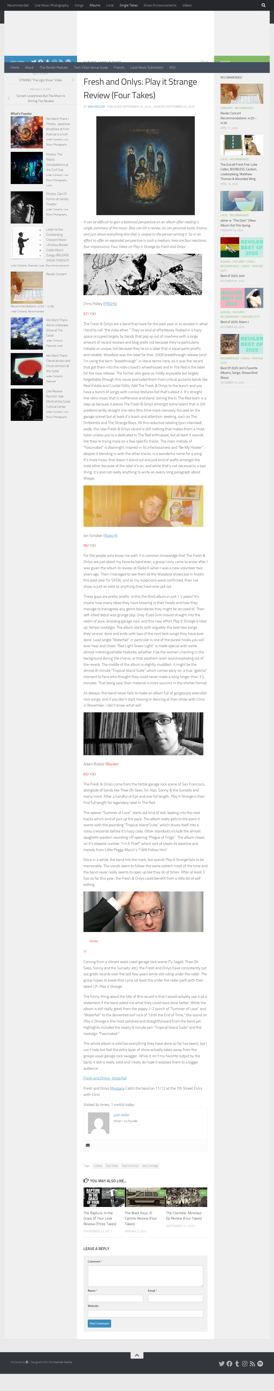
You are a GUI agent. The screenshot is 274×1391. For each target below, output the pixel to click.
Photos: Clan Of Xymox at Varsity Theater (57, 216)
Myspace (117, 1105)
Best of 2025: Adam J (234, 339)
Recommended (18, 5)
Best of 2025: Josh (232, 293)
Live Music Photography (52, 5)
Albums (94, 5)
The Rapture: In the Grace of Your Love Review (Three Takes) (99, 1235)
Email (152, 1308)
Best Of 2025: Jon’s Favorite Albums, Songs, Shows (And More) (239, 390)
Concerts (57, 156)
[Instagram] (54, 79)
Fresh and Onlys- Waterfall (105, 1095)
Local (110, 5)
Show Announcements (160, 5)
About (29, 67)
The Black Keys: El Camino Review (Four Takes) (141, 1235)
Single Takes (129, 5)
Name (92, 1308)
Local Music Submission (147, 67)
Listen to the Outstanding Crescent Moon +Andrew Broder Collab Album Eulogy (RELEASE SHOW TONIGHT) (57, 262)
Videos (187, 5)
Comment (95, 1279)
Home (14, 67)
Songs (79, 5)
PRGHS (110, 321)
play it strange (150, 1182)
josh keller (96, 124)
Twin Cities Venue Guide (91, 67)
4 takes (98, 1182)
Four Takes (112, 1182)
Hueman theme (62, 1379)
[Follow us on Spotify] (68, 79)
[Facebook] (40, 79)
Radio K (110, 552)
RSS (173, 67)
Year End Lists (250, 333)
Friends (119, 67)
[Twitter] (33, 79)
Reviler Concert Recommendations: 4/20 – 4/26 (238, 135)
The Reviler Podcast (54, 67)
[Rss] (61, 79)
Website (93, 1323)
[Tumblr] (47, 79)
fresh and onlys (130, 1182)
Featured (32, 282)
